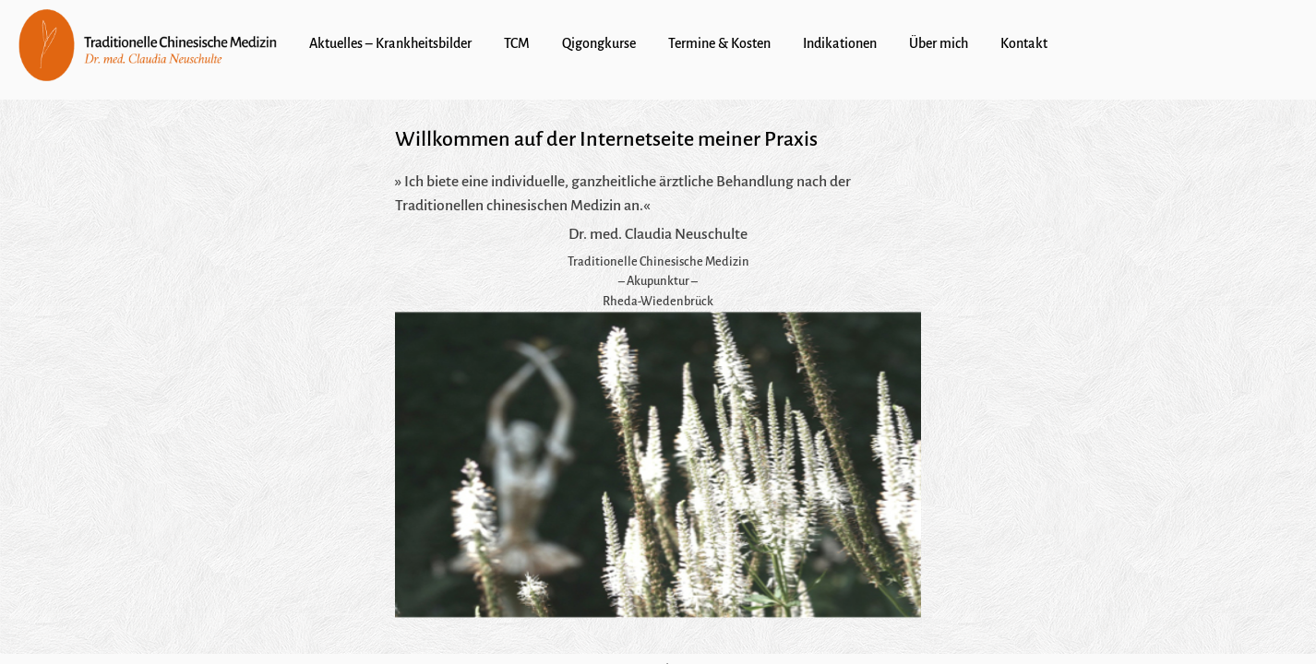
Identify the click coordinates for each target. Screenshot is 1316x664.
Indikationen (840, 43)
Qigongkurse (599, 43)
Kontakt (1023, 43)
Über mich (938, 43)
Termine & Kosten (719, 43)
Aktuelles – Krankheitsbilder (390, 43)
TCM (517, 43)
